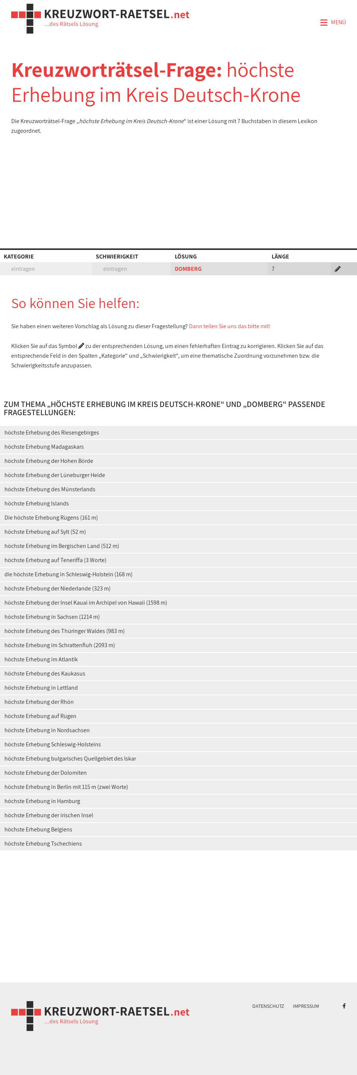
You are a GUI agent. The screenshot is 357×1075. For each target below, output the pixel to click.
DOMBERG (188, 269)
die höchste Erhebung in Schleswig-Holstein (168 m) (68, 574)
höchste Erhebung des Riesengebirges (51, 432)
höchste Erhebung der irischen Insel (48, 815)
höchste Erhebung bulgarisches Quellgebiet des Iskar (70, 758)
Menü (333, 23)
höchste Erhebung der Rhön (39, 702)
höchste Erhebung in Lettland (41, 688)
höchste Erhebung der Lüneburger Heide (54, 475)
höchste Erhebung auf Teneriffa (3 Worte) (55, 560)
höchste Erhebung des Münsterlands (49, 489)
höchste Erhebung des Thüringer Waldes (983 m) (64, 631)
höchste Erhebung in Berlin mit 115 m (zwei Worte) (66, 787)
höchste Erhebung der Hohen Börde (48, 461)
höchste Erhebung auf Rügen (40, 716)
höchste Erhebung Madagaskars (44, 447)
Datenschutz (268, 1006)
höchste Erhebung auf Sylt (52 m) (45, 532)
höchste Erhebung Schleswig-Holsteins (52, 744)
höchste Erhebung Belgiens (38, 829)
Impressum (306, 1006)
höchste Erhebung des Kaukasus (44, 673)
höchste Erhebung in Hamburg (42, 801)
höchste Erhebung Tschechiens (43, 843)
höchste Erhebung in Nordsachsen (47, 730)
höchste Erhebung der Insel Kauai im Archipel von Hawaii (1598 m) (85, 603)
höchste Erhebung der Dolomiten (45, 773)
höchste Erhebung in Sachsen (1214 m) (52, 617)
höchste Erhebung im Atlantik (41, 659)
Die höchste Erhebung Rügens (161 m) (51, 517)
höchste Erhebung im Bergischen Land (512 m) (61, 546)
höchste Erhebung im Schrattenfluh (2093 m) (59, 645)
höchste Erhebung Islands (36, 503)
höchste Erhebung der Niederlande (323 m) (57, 588)
